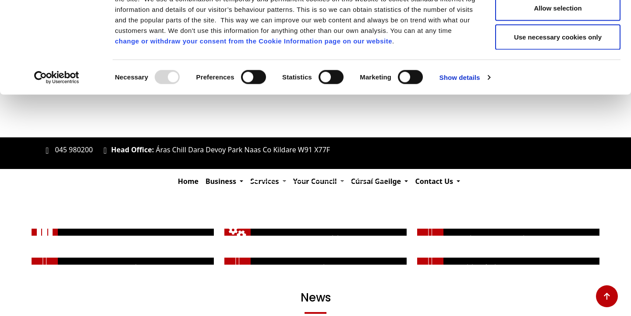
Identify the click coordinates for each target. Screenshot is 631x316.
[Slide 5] (315, 181)
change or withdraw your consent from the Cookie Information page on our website (253, 84)
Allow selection (557, 52)
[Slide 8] (362, 181)
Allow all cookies (558, 23)
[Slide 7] (347, 181)
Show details (460, 121)
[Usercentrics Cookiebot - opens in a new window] (56, 121)
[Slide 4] (299, 181)
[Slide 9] (378, 181)
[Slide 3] (284, 181)
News (316, 298)
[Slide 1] (252, 181)
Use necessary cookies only (558, 80)
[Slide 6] (331, 181)
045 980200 (74, 149)
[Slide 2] (268, 181)
